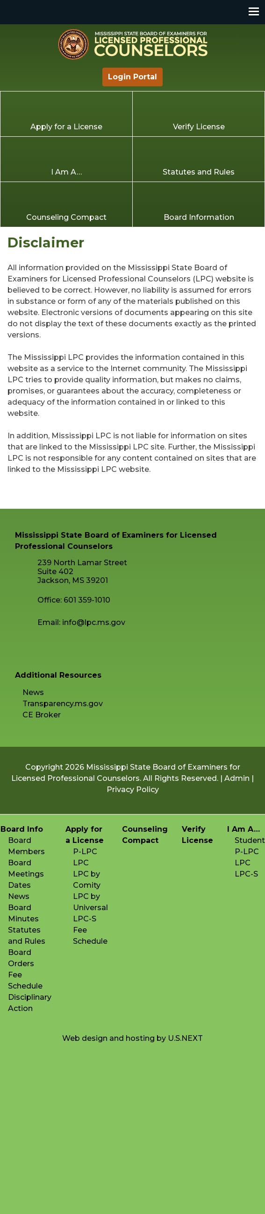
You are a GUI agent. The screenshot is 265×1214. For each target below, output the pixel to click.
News (33, 692)
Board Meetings (26, 868)
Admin (237, 778)
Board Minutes (23, 913)
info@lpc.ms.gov (93, 622)
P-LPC (85, 851)
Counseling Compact (66, 217)
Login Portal (132, 76)
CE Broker (41, 714)
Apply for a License (66, 126)
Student (250, 840)
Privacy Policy (133, 789)
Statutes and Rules (199, 172)
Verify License (199, 126)
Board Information (199, 217)
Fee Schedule (25, 980)
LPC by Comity (86, 880)
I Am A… (66, 172)
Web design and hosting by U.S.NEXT (132, 1038)
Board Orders (21, 958)
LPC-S (84, 918)
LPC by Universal (90, 902)
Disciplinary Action (29, 1003)
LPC (81, 862)
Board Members (26, 846)
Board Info (21, 829)
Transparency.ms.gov (62, 703)
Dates (19, 885)
